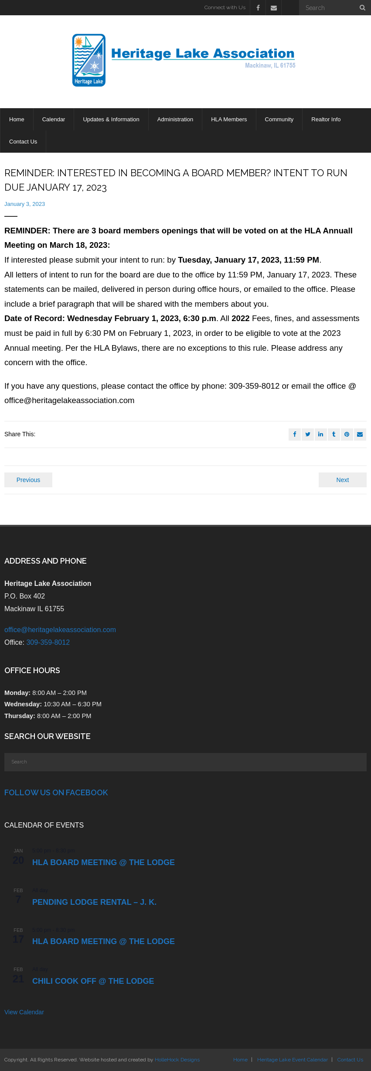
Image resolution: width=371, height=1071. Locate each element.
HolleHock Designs (177, 1060)
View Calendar (24, 1012)
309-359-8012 (48, 642)
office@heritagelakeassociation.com (60, 629)
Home (240, 1060)
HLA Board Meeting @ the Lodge (103, 862)
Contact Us (350, 1060)
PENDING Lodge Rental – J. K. (94, 902)
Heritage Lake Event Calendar (292, 1060)
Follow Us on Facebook (56, 792)
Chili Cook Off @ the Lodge (93, 981)
